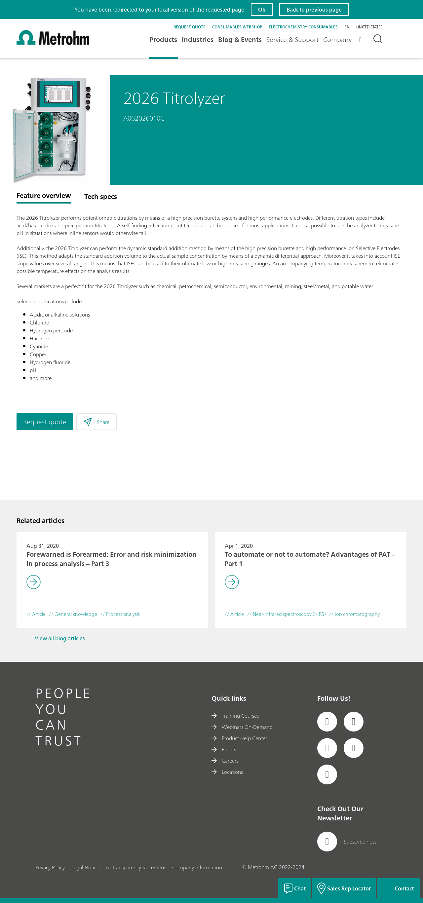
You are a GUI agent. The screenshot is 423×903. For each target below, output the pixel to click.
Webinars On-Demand (242, 727)
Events (224, 749)
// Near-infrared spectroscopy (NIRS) (286, 614)
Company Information (197, 867)
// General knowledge (73, 614)
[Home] (53, 43)
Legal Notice (85, 867)
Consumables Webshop (237, 26)
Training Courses (235, 716)
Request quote (189, 26)
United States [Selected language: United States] (369, 27)
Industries (197, 39)
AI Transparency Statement (136, 867)
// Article (36, 614)
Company (337, 39)
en (347, 26)
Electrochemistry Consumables (303, 26)
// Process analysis (120, 614)
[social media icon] (327, 722)
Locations (227, 772)
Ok (261, 9)
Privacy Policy (50, 867)
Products (163, 39)
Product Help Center (239, 738)
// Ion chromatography (354, 614)
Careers (225, 761)
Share (96, 422)
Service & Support (292, 39)
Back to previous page (314, 9)
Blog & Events (240, 39)
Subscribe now (347, 841)
